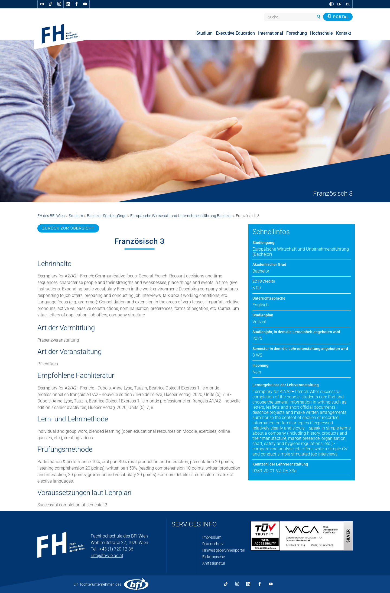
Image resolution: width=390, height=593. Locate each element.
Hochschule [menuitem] (321, 33)
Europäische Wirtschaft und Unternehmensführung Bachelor (181, 216)
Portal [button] (338, 16)
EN (339, 4)
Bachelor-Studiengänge (106, 216)
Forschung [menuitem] (296, 33)
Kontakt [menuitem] (343, 33)
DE (348, 4)
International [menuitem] (270, 33)
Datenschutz (213, 544)
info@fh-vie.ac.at (107, 555)
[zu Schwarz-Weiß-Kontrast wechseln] (331, 4)
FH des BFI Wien (51, 216)
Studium (76, 216)
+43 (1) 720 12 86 (116, 549)
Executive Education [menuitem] (235, 33)
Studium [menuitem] (204, 33)
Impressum (211, 537)
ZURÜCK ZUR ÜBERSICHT (68, 228)
